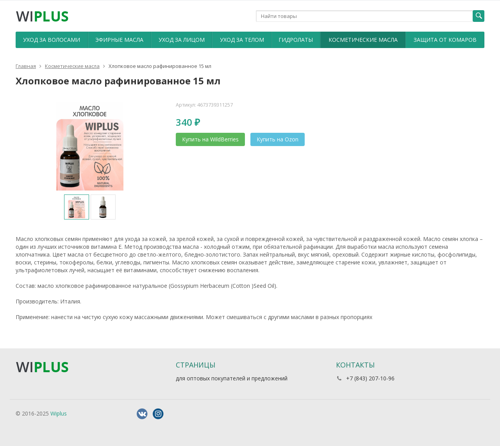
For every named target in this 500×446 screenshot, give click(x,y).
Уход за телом (242, 39)
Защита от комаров (445, 39)
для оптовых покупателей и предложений (232, 378)
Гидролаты (296, 39)
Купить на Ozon (277, 139)
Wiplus (58, 413)
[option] (76, 206)
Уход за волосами (51, 39)
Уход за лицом (182, 39)
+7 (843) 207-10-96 (370, 378)
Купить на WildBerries (210, 139)
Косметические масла (363, 39)
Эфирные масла (119, 39)
